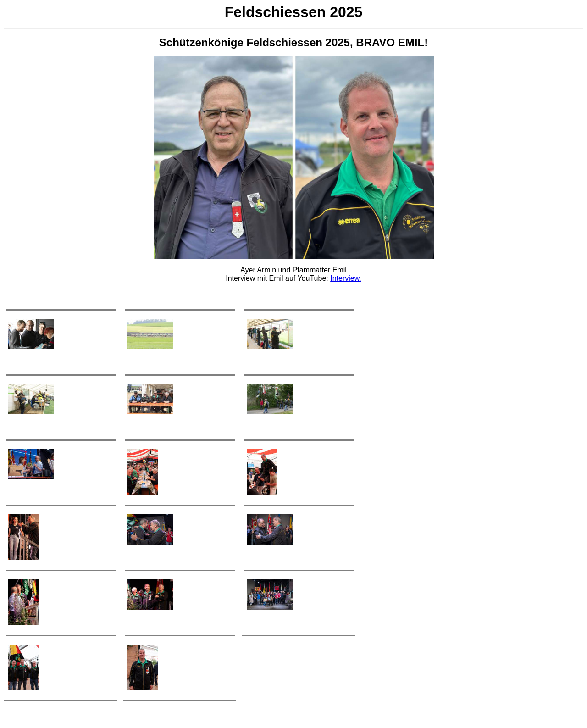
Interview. (345, 278)
